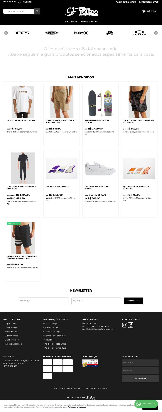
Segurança (49, 340)
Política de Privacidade (55, 348)
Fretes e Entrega (52, 332)
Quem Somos (11, 336)
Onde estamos (12, 340)
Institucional (12, 319)
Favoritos (28, 2)
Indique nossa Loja (13, 344)
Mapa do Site (11, 332)
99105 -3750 (127, 2)
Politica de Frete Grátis (55, 344)
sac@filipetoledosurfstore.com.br (98, 329)
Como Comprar (51, 324)
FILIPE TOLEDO (89, 22)
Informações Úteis (55, 319)
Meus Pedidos (10, 2)
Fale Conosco (11, 328)
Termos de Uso (51, 328)
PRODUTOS (71, 22)
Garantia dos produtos (55, 336)
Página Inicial (11, 324)
